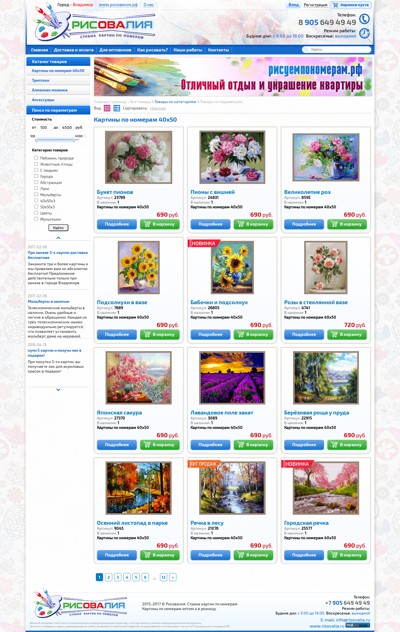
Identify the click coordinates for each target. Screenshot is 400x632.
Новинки (158, 108)
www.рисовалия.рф (118, 4)
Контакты (218, 49)
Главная (39, 49)
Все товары (140, 101)
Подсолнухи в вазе (122, 302)
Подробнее (117, 223)
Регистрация (316, 4)
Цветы (46, 213)
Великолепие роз (307, 191)
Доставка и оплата (74, 49)
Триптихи (40, 80)
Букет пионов (115, 191)
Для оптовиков (115, 49)
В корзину (158, 223)
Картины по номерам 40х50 (58, 70)
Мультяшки (50, 219)
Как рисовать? (152, 49)
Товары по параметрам (221, 101)
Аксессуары (43, 99)
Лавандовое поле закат (222, 412)
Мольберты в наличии (48, 301)
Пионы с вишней (213, 191)
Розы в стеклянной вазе (316, 302)
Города (46, 176)
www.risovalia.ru (327, 625)
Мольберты (50, 194)
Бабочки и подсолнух (219, 302)
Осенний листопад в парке (132, 522)
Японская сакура (119, 412)
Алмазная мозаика (50, 90)
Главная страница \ (112, 101)
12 (164, 577)
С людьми (49, 170)
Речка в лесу (207, 522)
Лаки (44, 188)
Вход (294, 4)
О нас (149, 4)
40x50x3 (47, 200)
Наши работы (188, 49)
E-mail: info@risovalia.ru (345, 619)
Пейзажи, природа (57, 158)
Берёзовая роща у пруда (316, 412)
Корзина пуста (355, 4)
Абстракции (51, 182)
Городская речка (306, 522)
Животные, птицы (56, 164)
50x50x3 (47, 206)
